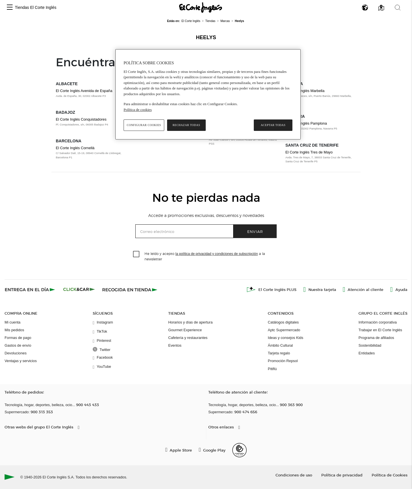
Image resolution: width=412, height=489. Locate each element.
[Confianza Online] (239, 450)
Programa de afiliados (376, 338)
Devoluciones (16, 353)
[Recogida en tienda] (130, 289)
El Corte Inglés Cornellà (75, 148)
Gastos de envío (18, 345)
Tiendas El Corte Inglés (35, 7)
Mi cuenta (12, 322)
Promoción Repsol (283, 361)
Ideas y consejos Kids (285, 338)
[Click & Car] (79, 289)
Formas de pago (18, 338)
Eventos (174, 345)
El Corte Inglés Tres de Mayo (309, 152)
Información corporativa (377, 322)
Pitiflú (272, 369)
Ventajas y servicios (21, 361)
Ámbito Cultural (280, 345)
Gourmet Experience (185, 330)
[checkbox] (136, 254)
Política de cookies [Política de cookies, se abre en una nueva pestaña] (138, 109)
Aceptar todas (273, 125)
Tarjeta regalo (279, 353)
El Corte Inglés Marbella (305, 91)
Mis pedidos (14, 330)
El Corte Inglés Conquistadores (81, 119)
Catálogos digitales (283, 322)
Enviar (255, 231)
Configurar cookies (144, 125)
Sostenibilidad (369, 345)
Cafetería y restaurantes (187, 338)
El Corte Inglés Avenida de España (84, 91)
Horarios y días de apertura (190, 322)
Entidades (366, 353)
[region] (208, 94)
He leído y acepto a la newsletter (204, 256)
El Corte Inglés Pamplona (306, 123)
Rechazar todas (186, 125)
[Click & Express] (30, 289)
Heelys (206, 37)
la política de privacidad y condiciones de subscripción (216, 254)
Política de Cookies (389, 475)
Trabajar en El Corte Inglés (380, 330)
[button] (10, 7)
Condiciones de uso (294, 475)
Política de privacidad (342, 475)
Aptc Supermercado (284, 330)
